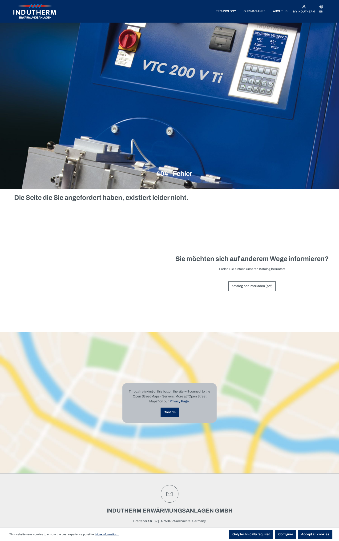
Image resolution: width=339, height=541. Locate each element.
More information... (107, 534)
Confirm (170, 412)
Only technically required (251, 534)
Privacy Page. (180, 401)
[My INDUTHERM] (304, 9)
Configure (285, 534)
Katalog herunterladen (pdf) (252, 286)
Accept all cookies (315, 534)
